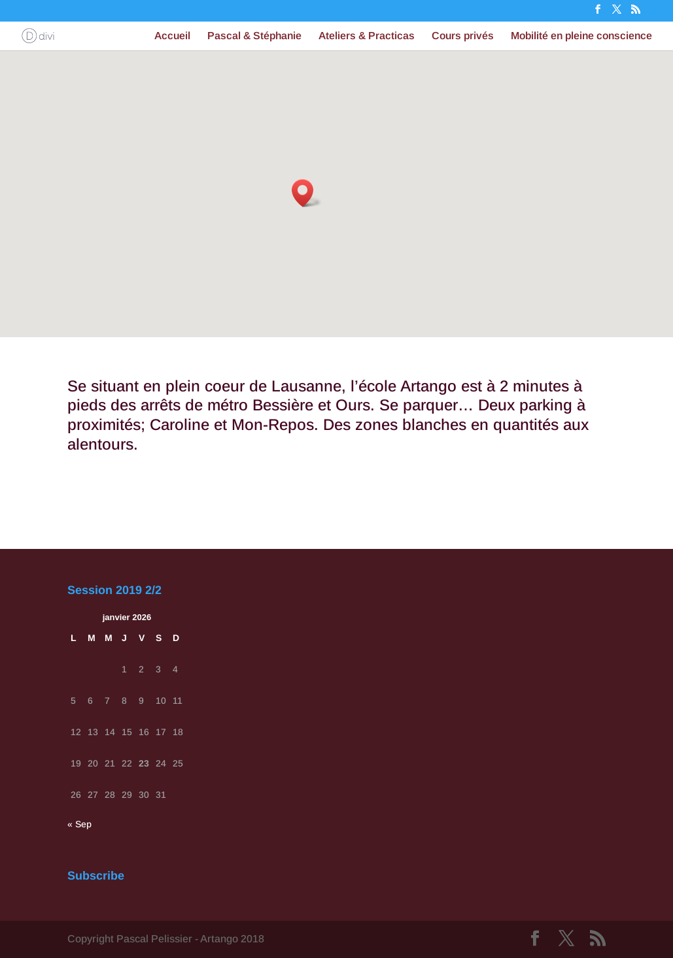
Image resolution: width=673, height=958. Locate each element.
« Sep (79, 824)
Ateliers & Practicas (367, 36)
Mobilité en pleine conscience (581, 36)
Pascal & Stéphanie (254, 36)
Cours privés (463, 36)
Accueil (172, 36)
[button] (307, 193)
